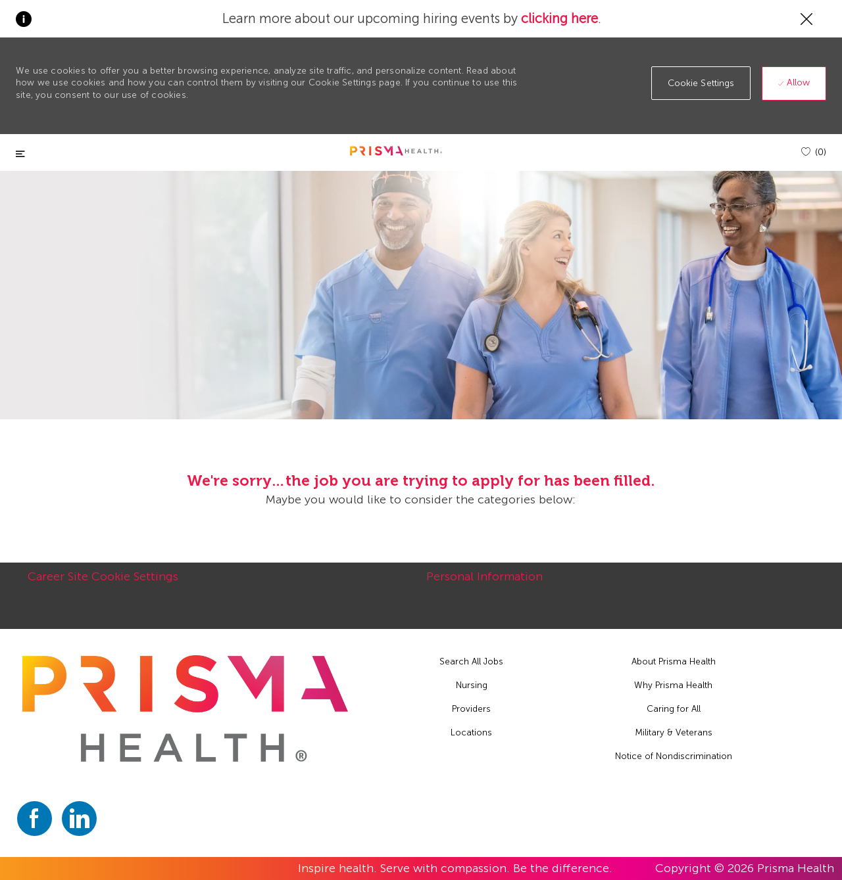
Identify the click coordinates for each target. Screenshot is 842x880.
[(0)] (813, 152)
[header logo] (396, 151)
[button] (701, 83)
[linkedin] (79, 818)
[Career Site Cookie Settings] (103, 583)
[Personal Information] (484, 583)
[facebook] (34, 818)
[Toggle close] (20, 154)
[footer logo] (185, 708)
